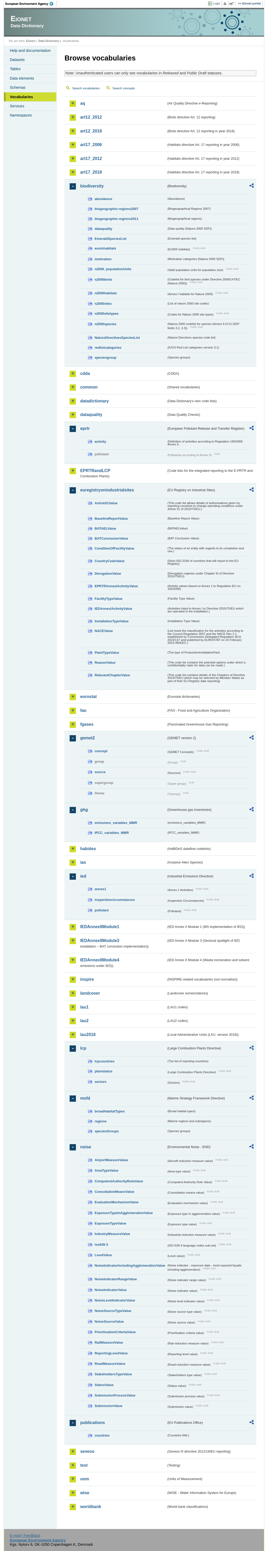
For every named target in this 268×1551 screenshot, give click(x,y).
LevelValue (103, 1255)
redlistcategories (107, 348)
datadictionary (94, 401)
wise (84, 1493)
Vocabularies (21, 97)
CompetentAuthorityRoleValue (118, 1181)
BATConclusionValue (111, 538)
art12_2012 (91, 117)
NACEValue (103, 631)
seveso (87, 1451)
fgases (86, 724)
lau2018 (88, 1034)
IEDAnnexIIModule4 (99, 960)
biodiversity (92, 186)
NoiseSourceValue (109, 1321)
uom (84, 1479)
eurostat (88, 696)
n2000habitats (105, 293)
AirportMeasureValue (111, 1160)
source (99, 772)
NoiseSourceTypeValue (112, 1311)
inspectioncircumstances (114, 900)
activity (100, 442)
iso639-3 (101, 1245)
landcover (90, 993)
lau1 (84, 1007)
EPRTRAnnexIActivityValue (116, 586)
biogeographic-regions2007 (116, 209)
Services (17, 106)
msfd (85, 1098)
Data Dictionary (48, 40)
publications (92, 1422)
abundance (103, 199)
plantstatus (103, 1071)
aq (82, 103)
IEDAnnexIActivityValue (113, 609)
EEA (31, 3)
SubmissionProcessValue (114, 1395)
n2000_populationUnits (112, 269)
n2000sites (102, 304)
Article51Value (106, 503)
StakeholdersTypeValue (113, 1374)
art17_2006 (91, 144)
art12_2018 (91, 131)
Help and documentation (30, 50)
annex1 (100, 889)
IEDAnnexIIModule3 (99, 940)
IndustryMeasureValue (112, 1234)
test (83, 1465)
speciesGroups (106, 1131)
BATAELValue (105, 528)
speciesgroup (105, 357)
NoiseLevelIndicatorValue (114, 1300)
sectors (100, 1082)
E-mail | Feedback (25, 1535)
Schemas (17, 87)
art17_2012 (91, 158)
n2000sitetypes (106, 313)
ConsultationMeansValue (114, 1192)
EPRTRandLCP (95, 470)
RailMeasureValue (108, 1342)
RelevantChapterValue (112, 675)
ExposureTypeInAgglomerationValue (123, 1213)
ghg (84, 809)
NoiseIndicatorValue (110, 1290)
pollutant (101, 910)
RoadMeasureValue (109, 1364)
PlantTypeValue (106, 653)
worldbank (90, 1506)
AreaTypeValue (106, 1170)
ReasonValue (104, 662)
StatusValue (104, 1385)
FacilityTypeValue (108, 599)
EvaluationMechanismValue (116, 1202)
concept (100, 751)
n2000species (105, 324)
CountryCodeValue (109, 561)
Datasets (17, 60)
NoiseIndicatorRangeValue (115, 1279)
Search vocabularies (85, 88)
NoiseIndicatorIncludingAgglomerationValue (129, 1265)
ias (83, 862)
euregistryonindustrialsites (107, 490)
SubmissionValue (108, 1406)
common (89, 387)
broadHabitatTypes (109, 1111)
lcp (83, 1048)
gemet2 (87, 738)
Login (216, 3)
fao (83, 710)
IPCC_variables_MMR (111, 833)
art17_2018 (91, 172)
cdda (85, 373)
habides (88, 848)
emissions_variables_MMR (115, 823)
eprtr (85, 428)
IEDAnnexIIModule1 (99, 926)
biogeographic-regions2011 (116, 219)
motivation (102, 259)
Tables (15, 69)
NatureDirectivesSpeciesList (117, 338)
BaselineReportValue (111, 518)
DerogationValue (107, 573)
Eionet (30, 40)
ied (83, 876)
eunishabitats (105, 248)
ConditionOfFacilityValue (114, 548)
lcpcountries (104, 1061)
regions (100, 1121)
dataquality (103, 229)
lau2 (84, 1020)
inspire (87, 979)
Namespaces (21, 115)
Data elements (22, 78)
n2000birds (103, 279)
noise (85, 1147)
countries (102, 1435)
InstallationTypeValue (111, 621)
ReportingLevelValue (111, 1353)
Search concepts (124, 88)
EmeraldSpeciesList (110, 239)
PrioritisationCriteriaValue (115, 1332)
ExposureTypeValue (110, 1223)
